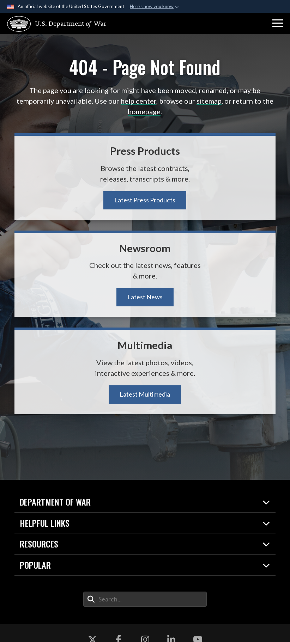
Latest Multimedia (145, 394)
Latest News (145, 297)
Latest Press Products (144, 200)
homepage (144, 111)
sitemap (209, 101)
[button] (277, 23)
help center (138, 101)
